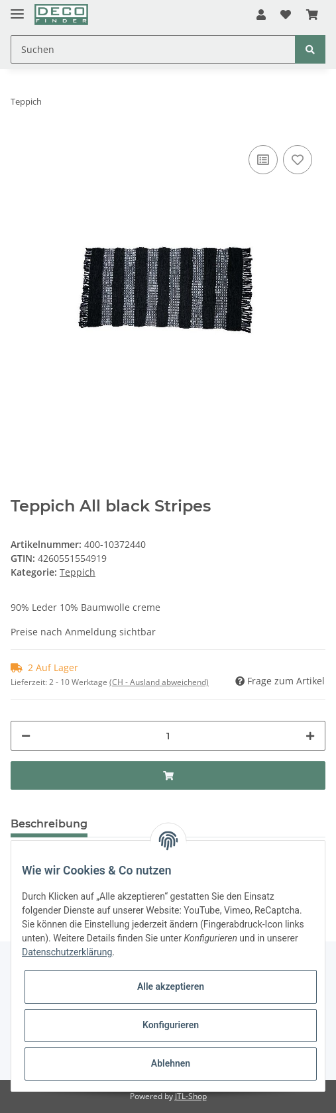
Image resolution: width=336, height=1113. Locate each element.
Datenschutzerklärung (67, 952)
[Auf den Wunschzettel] (297, 159)
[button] (261, 14)
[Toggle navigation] (17, 8)
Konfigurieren (170, 1025)
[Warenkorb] (312, 14)
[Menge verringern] (25, 735)
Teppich (77, 572)
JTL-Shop (191, 1096)
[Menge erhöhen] (310, 735)
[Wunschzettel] (285, 14)
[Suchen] (153, 49)
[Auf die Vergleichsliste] (263, 159)
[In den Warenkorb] (168, 775)
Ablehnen (170, 1063)
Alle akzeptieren (170, 986)
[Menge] (168, 735)
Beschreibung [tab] (49, 824)
